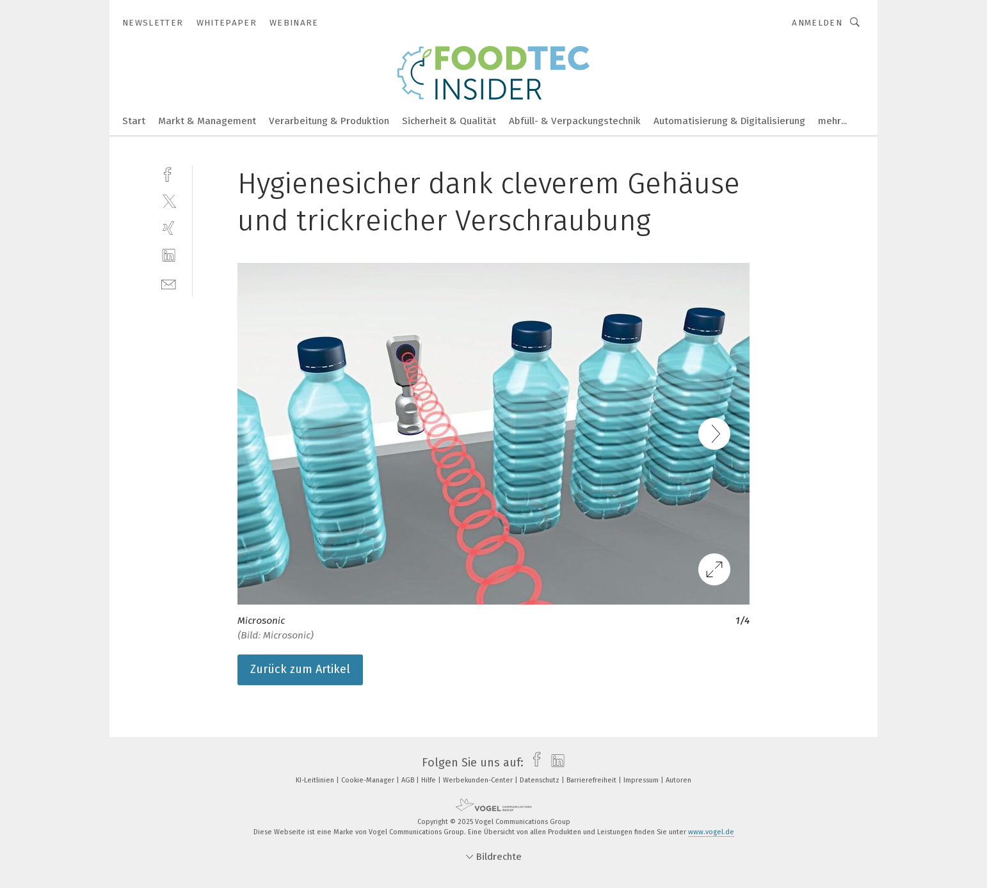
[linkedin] (169, 256)
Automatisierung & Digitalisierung (729, 121)
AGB (408, 780)
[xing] (169, 228)
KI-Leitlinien (316, 780)
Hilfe (429, 780)
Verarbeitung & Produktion (329, 121)
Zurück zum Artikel (300, 669)
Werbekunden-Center (479, 780)
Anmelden (817, 22)
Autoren (678, 780)
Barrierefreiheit (592, 780)
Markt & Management (207, 121)
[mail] (169, 283)
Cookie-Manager (368, 780)
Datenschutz (540, 780)
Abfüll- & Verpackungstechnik (575, 121)
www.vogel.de (711, 832)
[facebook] (169, 173)
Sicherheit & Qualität (449, 121)
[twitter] (169, 201)
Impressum (642, 780)
